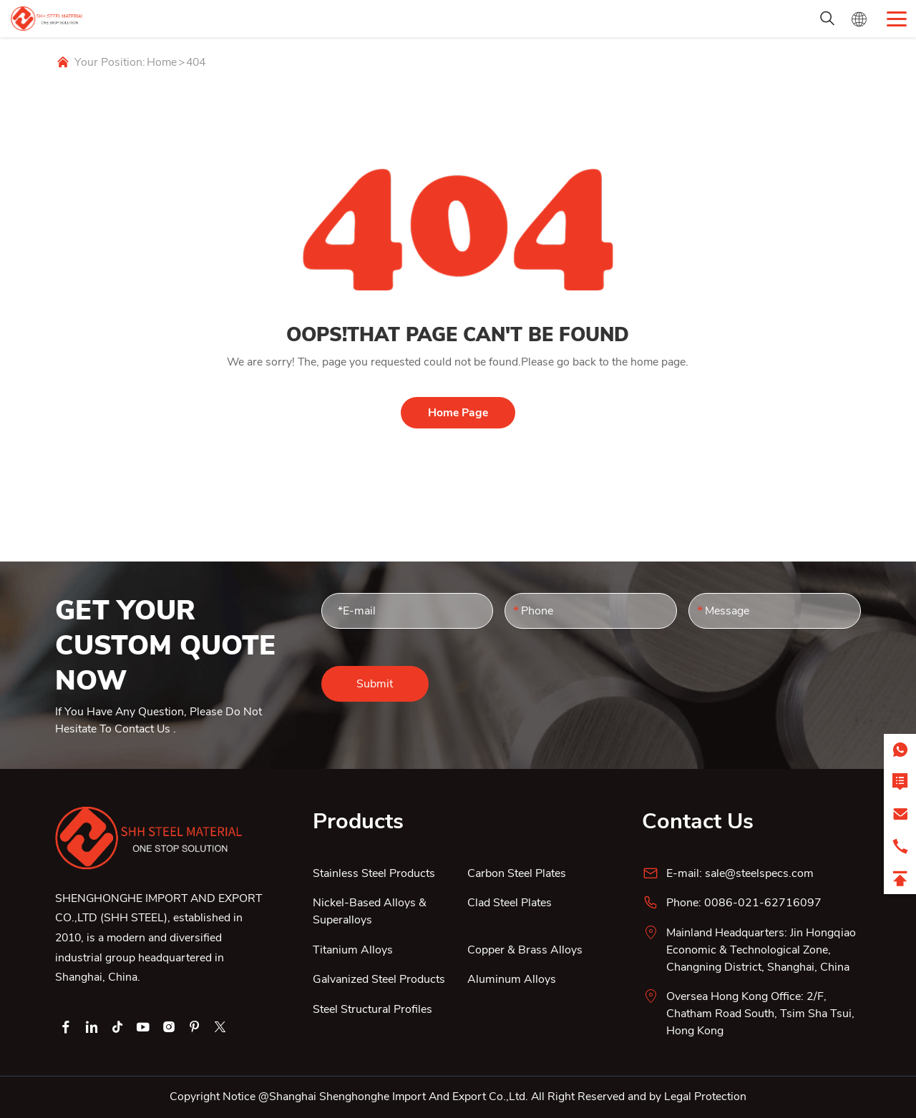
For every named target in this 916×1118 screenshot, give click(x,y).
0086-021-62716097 (763, 903)
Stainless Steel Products (374, 873)
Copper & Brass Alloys (525, 950)
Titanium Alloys (353, 950)
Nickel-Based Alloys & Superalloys (370, 911)
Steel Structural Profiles (372, 1009)
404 (195, 62)
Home (162, 62)
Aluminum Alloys (511, 979)
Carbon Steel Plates (516, 873)
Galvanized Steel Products (379, 979)
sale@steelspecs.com (759, 873)
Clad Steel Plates (509, 903)
